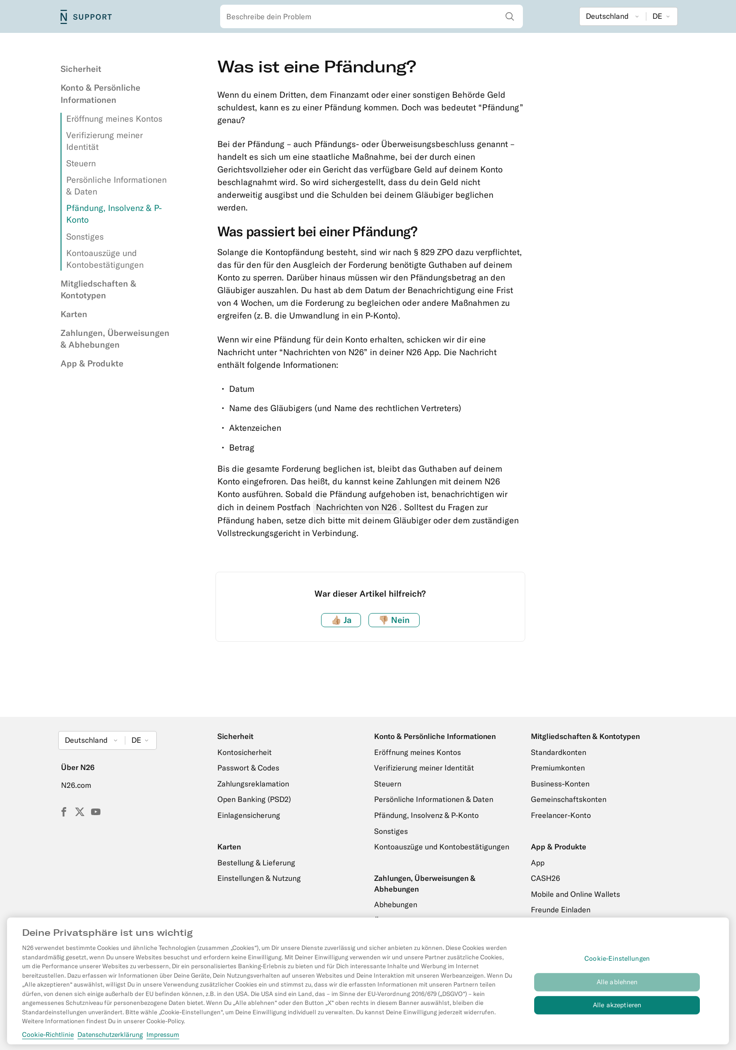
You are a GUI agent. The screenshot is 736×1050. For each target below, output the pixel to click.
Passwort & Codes (248, 767)
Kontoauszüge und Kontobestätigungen (441, 846)
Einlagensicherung (248, 815)
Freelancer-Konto (561, 815)
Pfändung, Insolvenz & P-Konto (426, 815)
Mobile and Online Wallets (575, 894)
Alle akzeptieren (617, 1009)
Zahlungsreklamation (253, 783)
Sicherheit (81, 68)
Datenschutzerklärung (110, 1038)
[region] (368, 985)
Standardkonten (558, 752)
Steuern (81, 163)
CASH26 (545, 878)
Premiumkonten (558, 767)
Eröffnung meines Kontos (114, 118)
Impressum (162, 1038)
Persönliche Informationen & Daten (433, 799)
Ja (341, 619)
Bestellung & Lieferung (256, 862)
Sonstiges (85, 236)
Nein (394, 619)
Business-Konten (560, 783)
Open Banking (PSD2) (254, 799)
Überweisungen (400, 920)
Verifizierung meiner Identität (424, 767)
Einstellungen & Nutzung (259, 878)
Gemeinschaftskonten (568, 799)
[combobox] (371, 16)
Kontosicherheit (244, 752)
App (537, 862)
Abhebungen (395, 904)
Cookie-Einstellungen (617, 963)
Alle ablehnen (617, 986)
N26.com (76, 785)
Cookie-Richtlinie (48, 1038)
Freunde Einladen (560, 909)
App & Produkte (92, 363)
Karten (74, 314)
